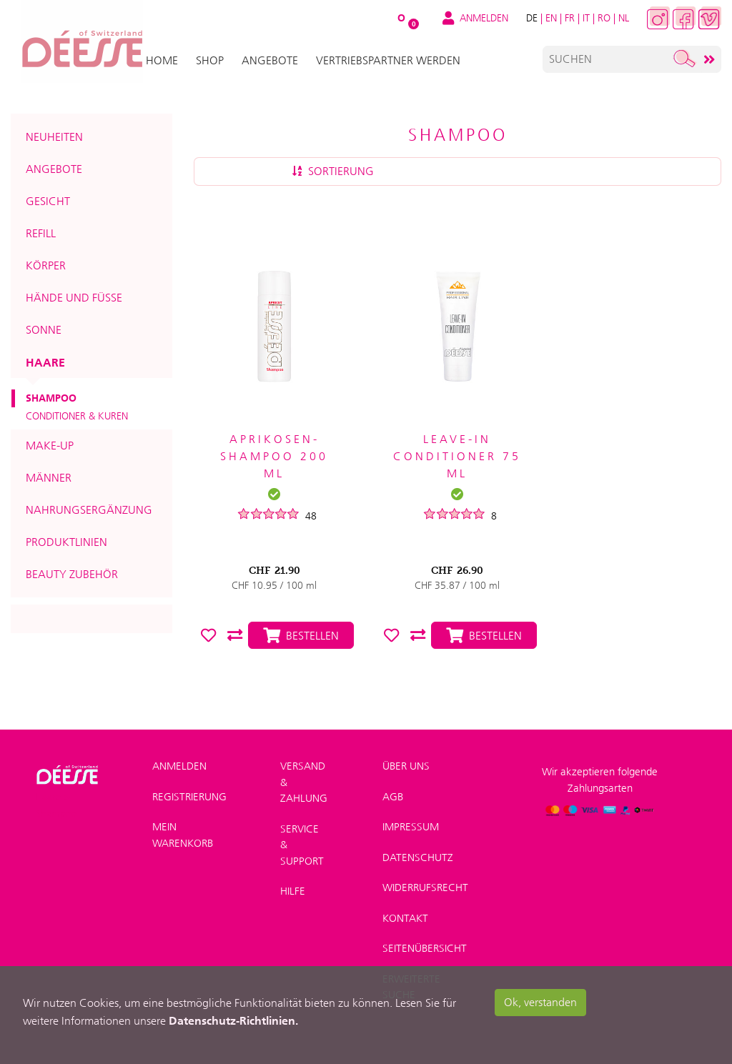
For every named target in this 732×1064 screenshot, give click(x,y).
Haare (45, 362)
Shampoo (51, 398)
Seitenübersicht (424, 948)
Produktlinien (66, 542)
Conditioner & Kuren (77, 415)
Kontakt (405, 918)
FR (570, 17)
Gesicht (48, 201)
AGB (392, 796)
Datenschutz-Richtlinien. (233, 1020)
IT (586, 17)
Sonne (43, 330)
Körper (46, 265)
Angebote (54, 169)
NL (623, 17)
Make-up (50, 445)
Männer (48, 477)
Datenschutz (417, 857)
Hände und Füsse (74, 297)
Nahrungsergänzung (89, 510)
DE (532, 17)
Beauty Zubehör (72, 574)
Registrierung (189, 796)
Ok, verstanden (540, 1002)
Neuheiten (54, 137)
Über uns (406, 766)
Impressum (410, 826)
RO (604, 17)
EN (551, 17)
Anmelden (179, 766)
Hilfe (292, 891)
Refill (41, 233)
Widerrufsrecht (425, 887)
